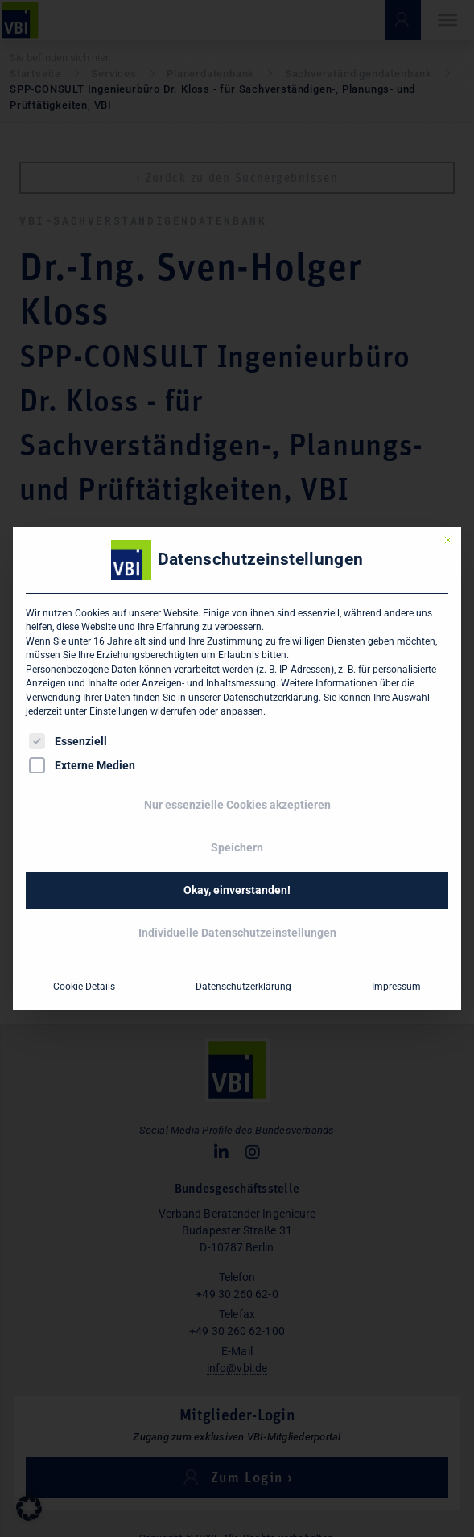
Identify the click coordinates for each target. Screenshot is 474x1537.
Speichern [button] (237, 847)
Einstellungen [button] (118, 711)
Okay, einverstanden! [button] (237, 890)
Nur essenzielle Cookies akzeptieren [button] (237, 804)
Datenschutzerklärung (271, 697)
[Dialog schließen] (448, 540)
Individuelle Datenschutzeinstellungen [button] (237, 932)
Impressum (396, 986)
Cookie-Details (84, 986)
